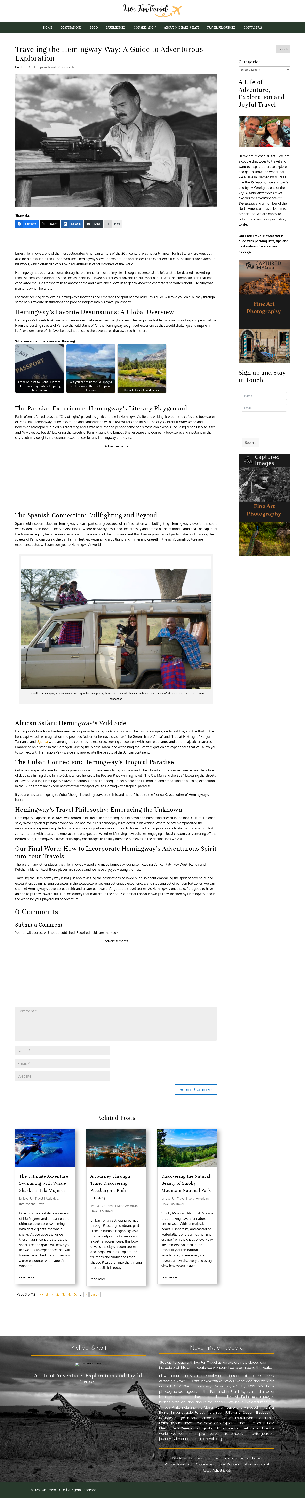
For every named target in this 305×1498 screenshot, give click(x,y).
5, (75, 1294)
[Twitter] (50, 224)
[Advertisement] (116, 477)
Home (47, 27)
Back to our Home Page (187, 1458)
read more (27, 1277)
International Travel (32, 1204)
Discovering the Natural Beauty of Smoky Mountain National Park (186, 1183)
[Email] (93, 224)
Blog (94, 27)
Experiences (116, 27)
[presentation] (270, 424)
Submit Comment (196, 1089)
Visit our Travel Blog (178, 1464)
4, (69, 1294)
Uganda (42, 742)
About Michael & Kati (181, 27)
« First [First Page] (43, 1294)
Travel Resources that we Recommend (243, 1464)
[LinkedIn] (72, 224)
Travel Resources (221, 27)
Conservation (145, 27)
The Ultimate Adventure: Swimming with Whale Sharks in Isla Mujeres (44, 1183)
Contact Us (253, 27)
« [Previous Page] (52, 1294)
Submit (250, 443)
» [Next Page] (86, 1294)
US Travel (106, 1211)
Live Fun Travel (33, 1198)
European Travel (45, 67)
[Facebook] (26, 224)
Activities (52, 1198)
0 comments (66, 67)
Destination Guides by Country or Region (235, 1458)
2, (57, 1294)
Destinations (71, 27)
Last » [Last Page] (95, 1294)
